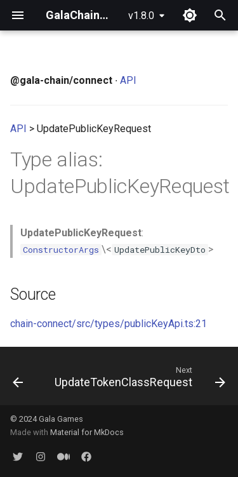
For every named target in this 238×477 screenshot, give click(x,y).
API (128, 80)
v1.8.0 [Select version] (141, 16)
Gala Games (61, 419)
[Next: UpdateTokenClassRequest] (138, 380)
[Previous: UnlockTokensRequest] (18, 380)
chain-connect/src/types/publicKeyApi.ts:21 (108, 324)
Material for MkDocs (87, 432)
